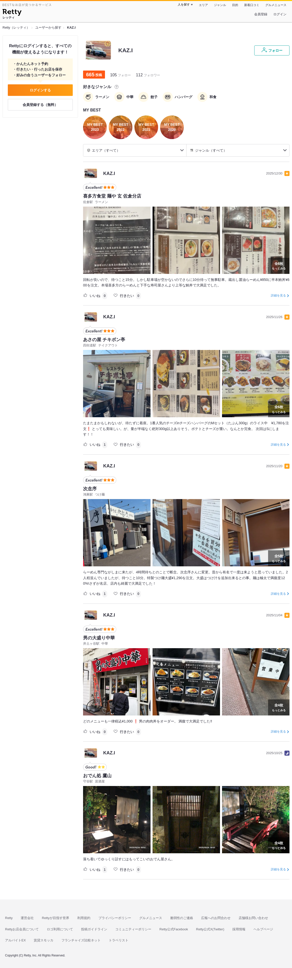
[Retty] (12, 13)
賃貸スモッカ (43, 940)
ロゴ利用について (60, 929)
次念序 (90, 488)
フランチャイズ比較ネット (81, 940)
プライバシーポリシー (114, 918)
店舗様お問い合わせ (253, 918)
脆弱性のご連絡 (181, 918)
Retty (9, 918)
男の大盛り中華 (99, 637)
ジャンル (220, 5)
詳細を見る (278, 295)
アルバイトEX (15, 940)
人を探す (184, 4)
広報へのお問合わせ (216, 918)
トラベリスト (118, 940)
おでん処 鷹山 (97, 775)
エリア (203, 5)
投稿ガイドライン (94, 929)
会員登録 (260, 14)
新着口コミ (251, 5)
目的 (235, 5)
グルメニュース (275, 5)
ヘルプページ (263, 929)
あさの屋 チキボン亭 (104, 339)
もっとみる (279, 265)
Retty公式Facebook (173, 929)
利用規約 (83, 918)
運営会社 (27, 918)
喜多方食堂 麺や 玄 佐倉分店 (112, 196)
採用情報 (238, 929)
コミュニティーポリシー (133, 929)
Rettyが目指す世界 (55, 918)
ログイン (279, 14)
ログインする (40, 90)
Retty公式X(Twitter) (210, 929)
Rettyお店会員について (22, 929)
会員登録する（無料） (40, 105)
